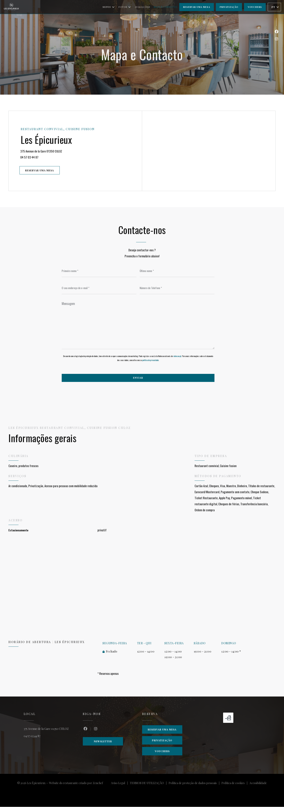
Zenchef (98, 783)
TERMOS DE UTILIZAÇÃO (149, 783)
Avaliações (142, 6)
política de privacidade (150, 360)
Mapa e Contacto (165, 6)
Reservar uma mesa (196, 6)
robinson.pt (177, 356)
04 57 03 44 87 (30, 157)
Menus (109, 6)
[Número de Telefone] (177, 288)
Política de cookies (235, 783)
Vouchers (255, 6)
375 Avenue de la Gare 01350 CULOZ (56, 150)
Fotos (125, 6)
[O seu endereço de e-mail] (99, 288)
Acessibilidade (258, 783)
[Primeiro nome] (99, 271)
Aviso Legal (120, 783)
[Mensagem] (138, 324)
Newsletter (103, 741)
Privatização (229, 6)
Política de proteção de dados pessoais (195, 783)
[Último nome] (177, 271)
